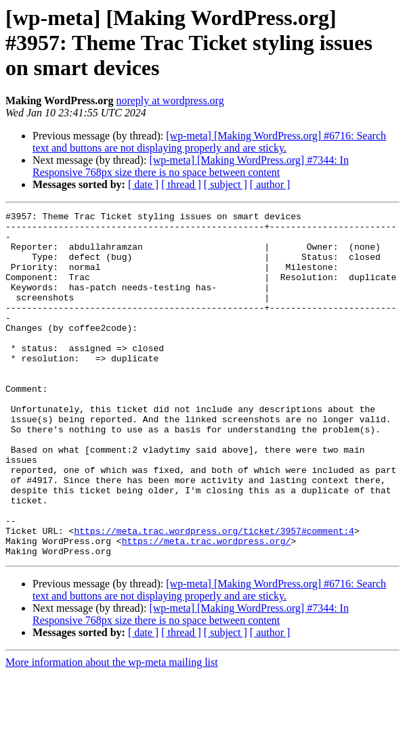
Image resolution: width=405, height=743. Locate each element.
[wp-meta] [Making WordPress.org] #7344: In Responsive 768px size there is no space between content (191, 166)
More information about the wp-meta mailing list (111, 731)
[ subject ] (225, 184)
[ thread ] (181, 184)
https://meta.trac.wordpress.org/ (206, 608)
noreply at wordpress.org (169, 100)
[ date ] (143, 184)
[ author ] (270, 184)
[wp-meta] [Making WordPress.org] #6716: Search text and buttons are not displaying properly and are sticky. (209, 142)
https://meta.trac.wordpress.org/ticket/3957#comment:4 (214, 595)
